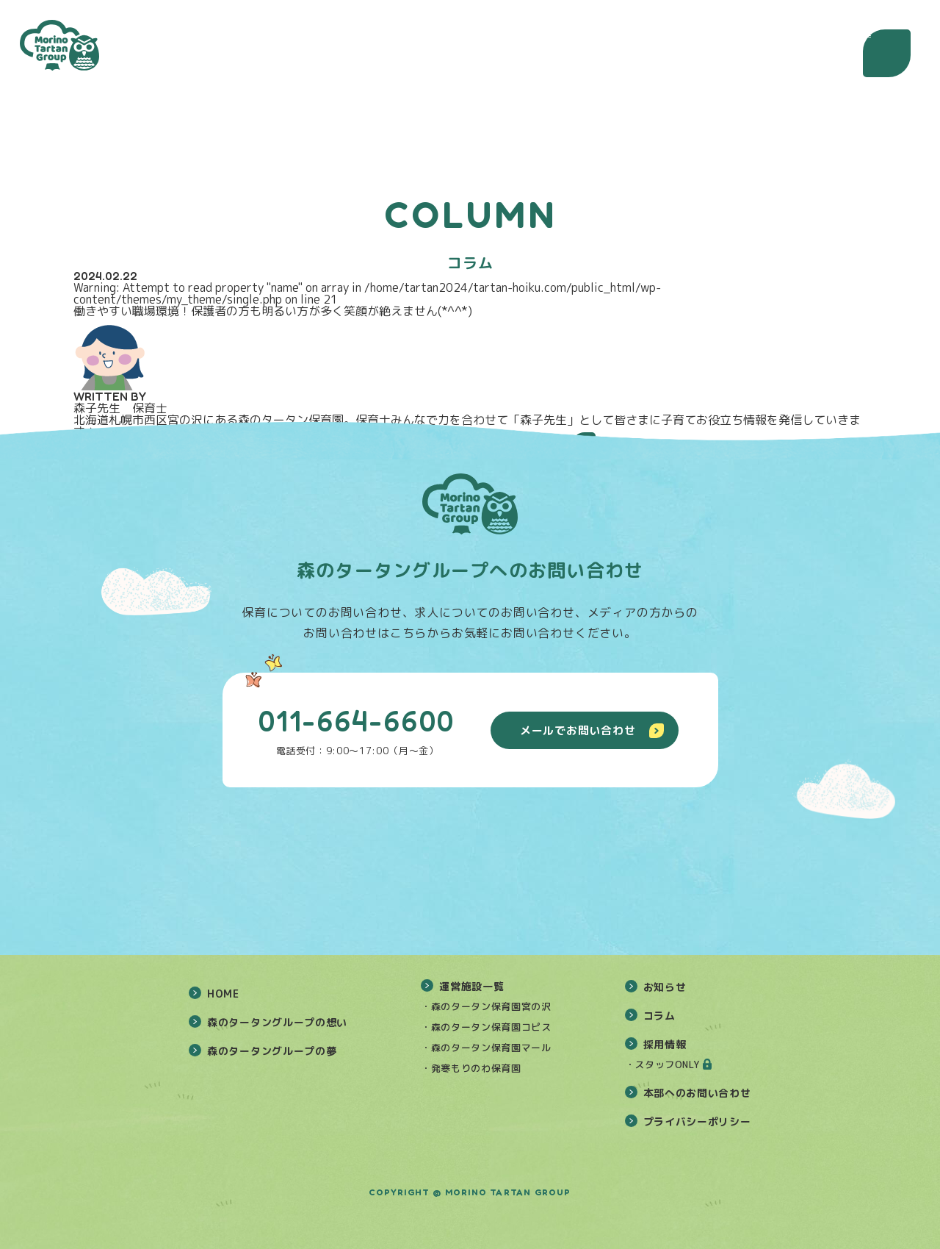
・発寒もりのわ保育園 (471, 1068)
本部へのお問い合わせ (697, 1093)
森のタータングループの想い (277, 1022)
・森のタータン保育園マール (486, 1047)
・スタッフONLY (662, 1064)
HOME (223, 994)
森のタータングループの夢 (271, 1051)
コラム (659, 1016)
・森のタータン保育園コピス (486, 1027)
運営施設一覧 (471, 986)
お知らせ (665, 987)
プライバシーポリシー (697, 1121)
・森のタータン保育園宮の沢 (486, 1006)
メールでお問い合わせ (592, 730)
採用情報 (665, 1044)
